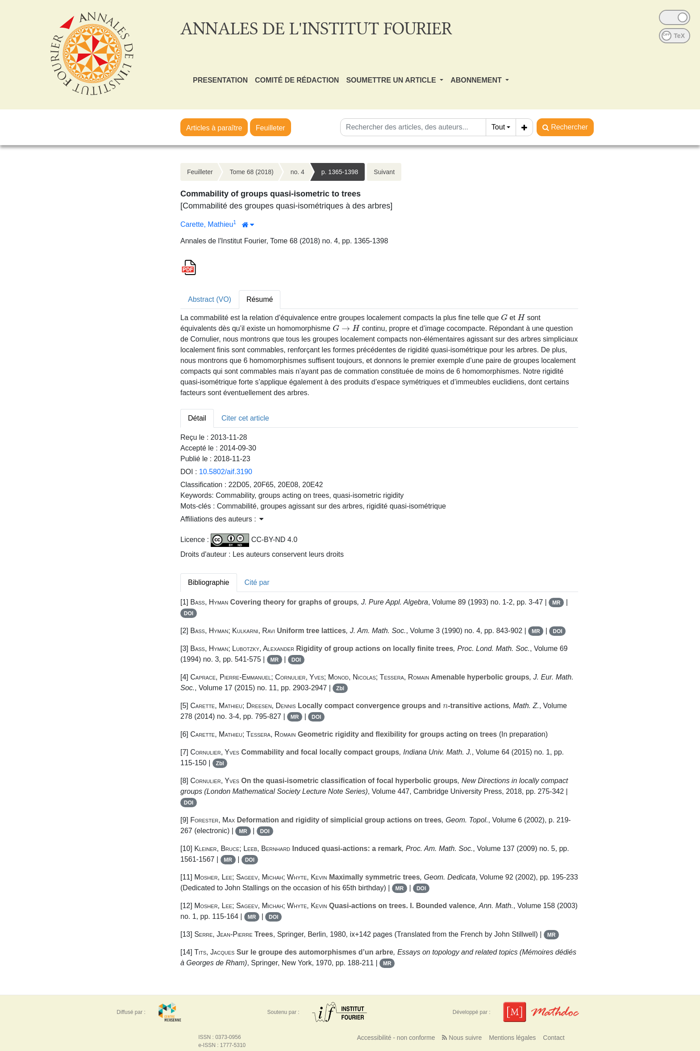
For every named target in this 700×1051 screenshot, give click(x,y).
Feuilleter (270, 128)
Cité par (257, 582)
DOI (188, 613)
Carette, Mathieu (206, 224)
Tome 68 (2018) (252, 171)
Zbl (340, 688)
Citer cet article (245, 418)
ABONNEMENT (477, 80)
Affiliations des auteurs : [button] (221, 519)
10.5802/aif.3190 (225, 471)
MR (556, 603)
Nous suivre (462, 1037)
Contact (553, 1037)
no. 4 (297, 171)
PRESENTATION (220, 80)
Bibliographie (208, 582)
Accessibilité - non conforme (396, 1037)
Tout (498, 127)
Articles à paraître (214, 128)
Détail (197, 418)
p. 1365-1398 (339, 171)
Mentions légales (512, 1037)
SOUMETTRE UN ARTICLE (392, 80)
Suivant (384, 171)
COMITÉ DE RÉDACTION (297, 80)
